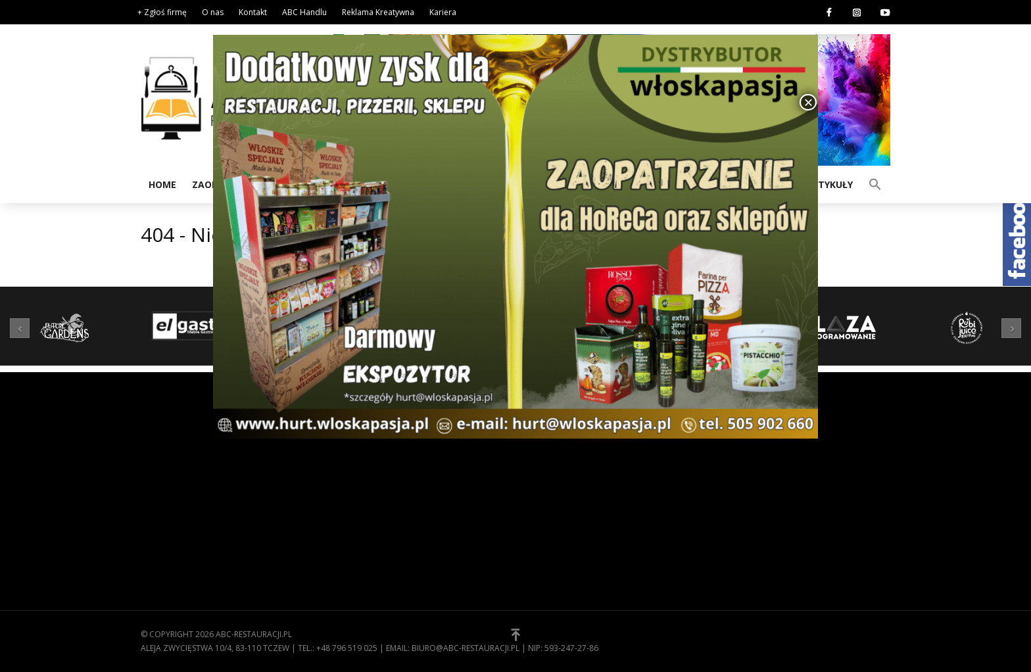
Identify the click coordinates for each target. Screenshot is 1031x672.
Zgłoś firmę (551, 506)
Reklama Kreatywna (378, 12)
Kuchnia (351, 485)
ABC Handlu (304, 12)
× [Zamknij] (808, 102)
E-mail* (804, 497)
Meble (346, 506)
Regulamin (548, 465)
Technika (352, 526)
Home (162, 184)
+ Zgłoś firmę (162, 12)
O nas (213, 12)
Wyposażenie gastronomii (391, 465)
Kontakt (253, 12)
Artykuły (829, 184)
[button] (875, 183)
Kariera (442, 12)
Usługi (348, 546)
